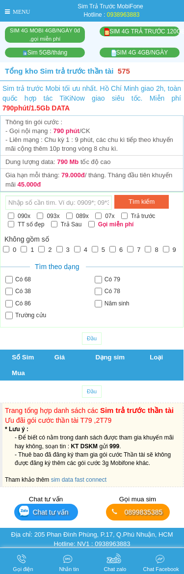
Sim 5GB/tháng (45, 52)
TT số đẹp (26, 224)
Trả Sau (66, 224)
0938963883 (123, 14)
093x (48, 216)
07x (104, 216)
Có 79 (107, 279)
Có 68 (18, 279)
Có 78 (107, 291)
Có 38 (18, 291)
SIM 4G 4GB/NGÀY (139, 52)
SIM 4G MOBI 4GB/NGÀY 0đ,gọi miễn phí (45, 34)
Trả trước (138, 216)
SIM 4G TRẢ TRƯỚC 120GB (142, 32)
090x (19, 216)
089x (77, 216)
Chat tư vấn (43, 511)
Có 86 (18, 303)
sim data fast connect (78, 479)
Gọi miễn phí (111, 224)
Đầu (92, 338)
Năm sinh (112, 303)
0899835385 (136, 512)
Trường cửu (25, 315)
